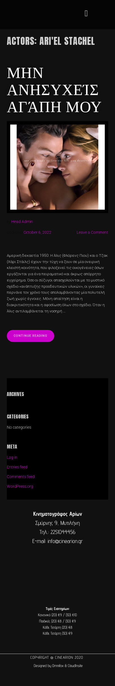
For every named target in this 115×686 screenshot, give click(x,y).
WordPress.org (20, 486)
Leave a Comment (92, 232)
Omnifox (58, 665)
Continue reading (34, 334)
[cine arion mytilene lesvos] (57, 569)
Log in (12, 457)
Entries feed (17, 467)
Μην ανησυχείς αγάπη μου (54, 88)
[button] (86, 13)
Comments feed (21, 476)
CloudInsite (75, 665)
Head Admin (22, 221)
